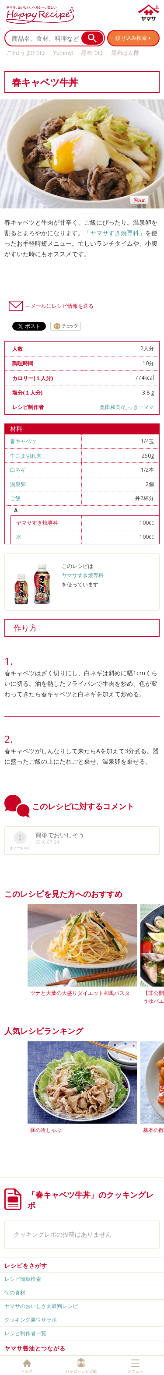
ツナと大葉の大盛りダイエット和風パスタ (80, 993)
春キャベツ (23, 441)
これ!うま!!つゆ (26, 52)
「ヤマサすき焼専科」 (114, 233)
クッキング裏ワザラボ (30, 1319)
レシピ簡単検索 (22, 1279)
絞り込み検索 (131, 38)
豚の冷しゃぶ (46, 1130)
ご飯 (15, 498)
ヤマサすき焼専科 (37, 522)
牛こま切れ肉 (26, 455)
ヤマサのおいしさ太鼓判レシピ (41, 1306)
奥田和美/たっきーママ (127, 407)
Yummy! (63, 52)
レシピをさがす (25, 1265)
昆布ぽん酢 (125, 52)
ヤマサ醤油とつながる (35, 1348)
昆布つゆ (92, 52)
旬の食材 (14, 1292)
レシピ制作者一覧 (25, 1333)
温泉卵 (18, 484)
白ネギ (18, 469)
